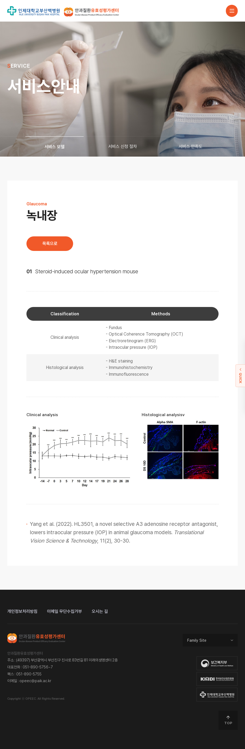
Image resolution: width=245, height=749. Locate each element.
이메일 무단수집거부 (64, 611)
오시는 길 (100, 611)
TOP (228, 720)
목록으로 (49, 243)
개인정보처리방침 (22, 611)
